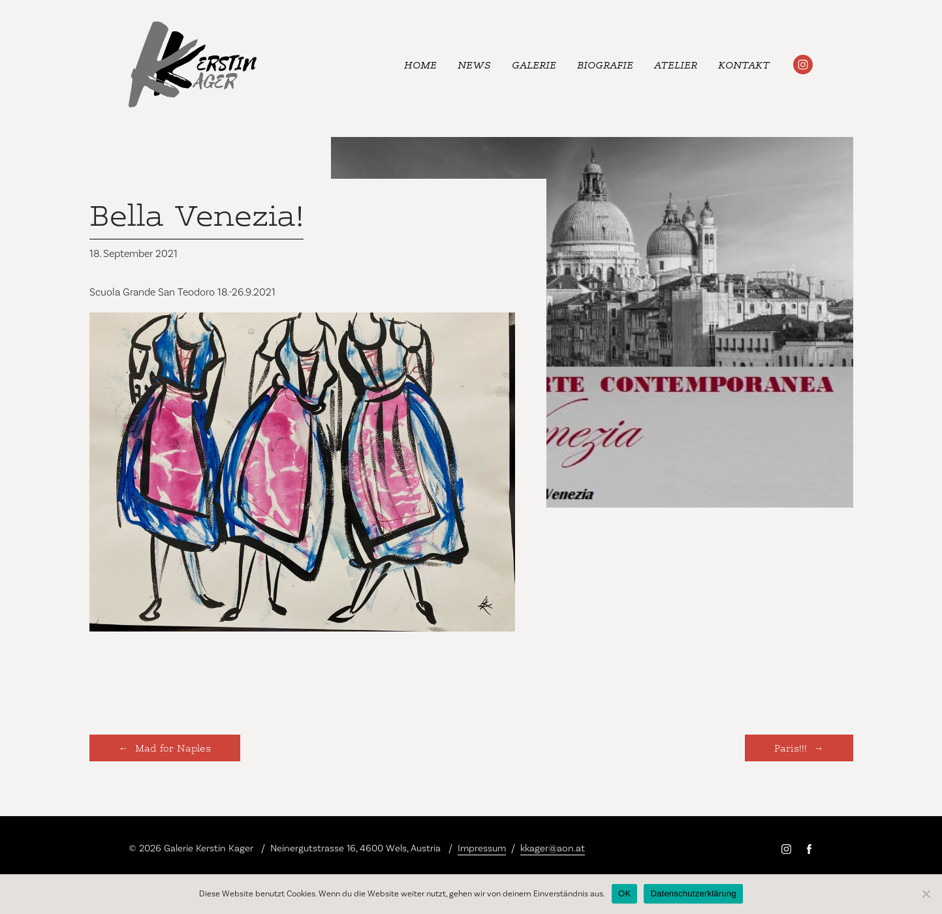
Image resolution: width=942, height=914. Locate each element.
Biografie (605, 64)
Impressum (482, 848)
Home (420, 64)
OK (624, 893)
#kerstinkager (803, 64)
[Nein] (925, 893)
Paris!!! (790, 747)
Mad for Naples (173, 747)
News (474, 64)
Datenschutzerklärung (693, 893)
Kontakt (744, 64)
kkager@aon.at (552, 848)
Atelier (675, 64)
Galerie (534, 64)
